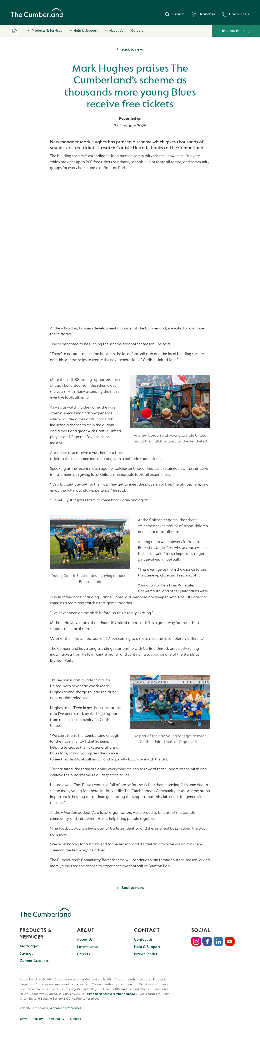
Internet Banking (236, 31)
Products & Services (47, 31)
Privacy (38, 1019)
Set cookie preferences (65, 1008)
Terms (23, 1019)
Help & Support (86, 31)
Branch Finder (145, 954)
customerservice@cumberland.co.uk (112, 994)
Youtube (230, 942)
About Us (116, 31)
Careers (137, 31)
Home (14, 31)
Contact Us (235, 14)
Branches (203, 14)
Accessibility (56, 1019)
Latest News (87, 946)
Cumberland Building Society (36, 12)
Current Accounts (34, 960)
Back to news (130, 49)
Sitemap (75, 1019)
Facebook (207, 942)
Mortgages (29, 946)
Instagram (196, 942)
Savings (26, 953)
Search (175, 14)
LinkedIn (219, 942)
